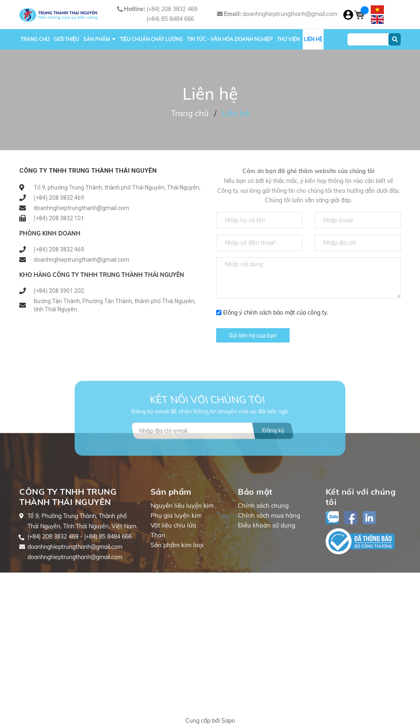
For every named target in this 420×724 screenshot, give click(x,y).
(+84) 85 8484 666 (170, 19)
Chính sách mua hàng (269, 558)
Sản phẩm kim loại (177, 588)
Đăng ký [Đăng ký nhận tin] (273, 453)
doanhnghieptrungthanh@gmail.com (289, 14)
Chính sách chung (263, 548)
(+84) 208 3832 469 (171, 9)
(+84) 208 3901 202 (59, 291)
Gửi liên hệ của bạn (253, 335)
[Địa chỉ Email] (212, 453)
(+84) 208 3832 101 (59, 218)
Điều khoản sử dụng (266, 568)
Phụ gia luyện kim (176, 558)
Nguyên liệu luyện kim (182, 548)
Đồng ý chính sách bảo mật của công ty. (275, 312)
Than (158, 578)
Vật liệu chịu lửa (173, 568)
